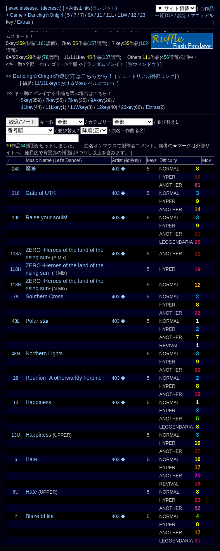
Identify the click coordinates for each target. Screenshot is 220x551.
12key (103, 107)
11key (27, 107)
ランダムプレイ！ (105, 64)
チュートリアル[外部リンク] (146, 76)
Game (17, 15)
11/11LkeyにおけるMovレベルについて (76, 83)
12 (133, 15)
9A (90, 15)
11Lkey (53, 107)
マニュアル (202, 15)
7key (50, 100)
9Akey (97, 100)
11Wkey (78, 107)
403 (116, 169)
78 (15, 297)
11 (99, 15)
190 (16, 217)
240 (16, 169)
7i (82, 15)
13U (16, 435)
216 (16, 193)
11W (122, 15)
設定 (182, 15)
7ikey (73, 100)
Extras (23, 22)
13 (15, 402)
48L (16, 321)
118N (15, 285)
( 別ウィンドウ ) (142, 64)
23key (127, 107)
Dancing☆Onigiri (46, 15)
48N (16, 353)
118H (15, 269)
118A (15, 254)
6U (16, 492)
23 (142, 15)
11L (110, 15)
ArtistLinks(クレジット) (93, 8)
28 (15, 378)
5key (26, 100)
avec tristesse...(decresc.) (36, 8)
